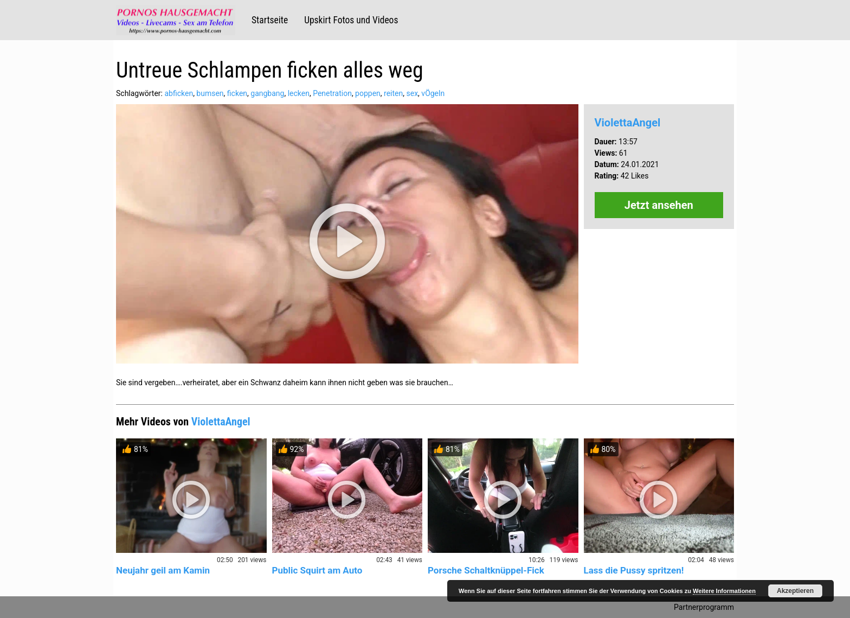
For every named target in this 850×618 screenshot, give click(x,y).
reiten (393, 93)
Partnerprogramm (704, 607)
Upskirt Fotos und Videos (351, 20)
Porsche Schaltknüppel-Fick (486, 570)
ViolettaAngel (628, 122)
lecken (299, 93)
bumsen (209, 93)
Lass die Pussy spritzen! (634, 570)
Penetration (332, 93)
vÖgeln (433, 93)
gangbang (267, 93)
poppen (368, 93)
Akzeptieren (795, 591)
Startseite (270, 20)
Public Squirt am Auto (317, 570)
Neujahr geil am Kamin (163, 570)
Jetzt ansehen (658, 205)
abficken (178, 93)
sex (412, 93)
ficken (237, 93)
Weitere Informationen (724, 591)
